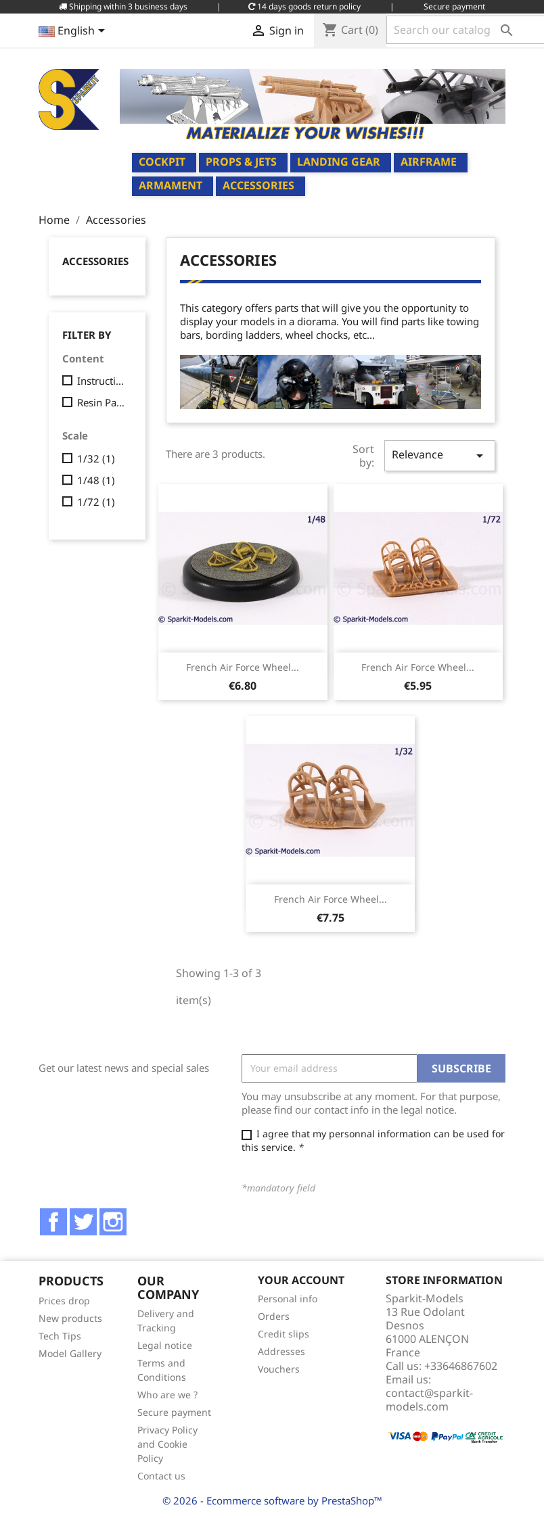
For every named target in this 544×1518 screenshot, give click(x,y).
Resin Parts (102, 402)
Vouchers (279, 1368)
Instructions (102, 380)
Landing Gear (338, 161)
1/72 (96, 501)
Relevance (440, 455)
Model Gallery (70, 1353)
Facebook (53, 1221)
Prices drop (64, 1300)
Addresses (281, 1351)
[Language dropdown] (74, 32)
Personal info (287, 1298)
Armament (170, 185)
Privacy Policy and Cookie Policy (167, 1444)
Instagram (113, 1221)
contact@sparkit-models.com (429, 1399)
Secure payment (174, 1412)
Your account (301, 1280)
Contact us (161, 1475)
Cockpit (162, 161)
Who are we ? (167, 1394)
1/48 (96, 480)
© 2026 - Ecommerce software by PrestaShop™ (272, 1500)
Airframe (429, 161)
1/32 (96, 458)
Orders (274, 1316)
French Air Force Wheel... (242, 667)
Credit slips (283, 1333)
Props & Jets (241, 161)
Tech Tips (60, 1335)
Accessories (258, 185)
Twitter (83, 1221)
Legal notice (164, 1345)
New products (70, 1318)
